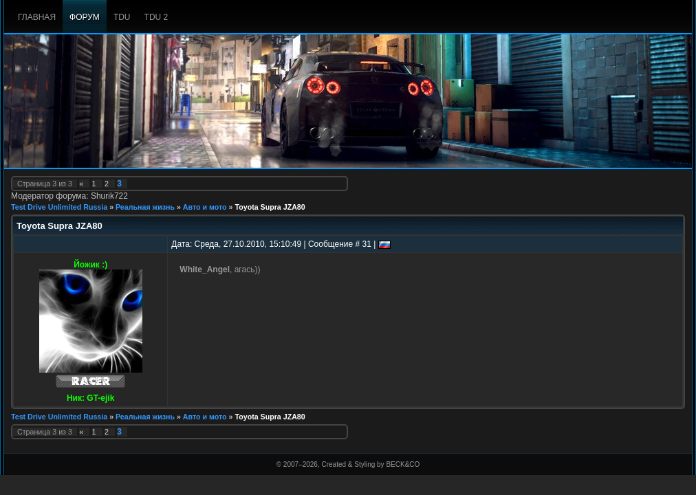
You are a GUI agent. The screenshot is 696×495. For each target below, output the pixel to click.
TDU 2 (156, 17)
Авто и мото (205, 207)
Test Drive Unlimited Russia (59, 207)
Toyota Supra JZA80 (270, 207)
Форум (84, 17)
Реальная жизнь (145, 207)
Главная (37, 17)
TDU (122, 17)
